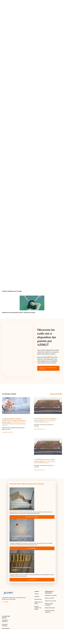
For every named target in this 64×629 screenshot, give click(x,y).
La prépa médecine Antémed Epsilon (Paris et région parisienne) (13, 420)
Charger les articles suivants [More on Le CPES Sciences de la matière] (39, 470)
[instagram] (4, 601)
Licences (35, 422)
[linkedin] (7, 601)
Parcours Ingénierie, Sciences (43, 422)
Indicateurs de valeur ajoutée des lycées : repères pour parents (18, 312)
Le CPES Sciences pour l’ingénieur (45, 419)
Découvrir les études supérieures (17, 422)
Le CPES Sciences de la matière (44, 460)
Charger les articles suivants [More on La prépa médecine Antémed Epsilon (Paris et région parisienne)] (7, 432)
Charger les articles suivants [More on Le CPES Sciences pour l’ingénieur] (39, 429)
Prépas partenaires (18, 424)
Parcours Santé (12, 424)
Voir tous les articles (56, 394)
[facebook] (2, 601)
